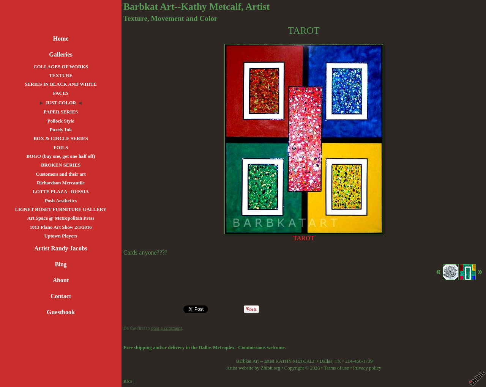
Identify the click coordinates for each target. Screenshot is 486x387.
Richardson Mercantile (61, 183)
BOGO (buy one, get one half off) (61, 156)
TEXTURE (61, 75)
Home (61, 38)
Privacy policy (367, 368)
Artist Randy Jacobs (60, 248)
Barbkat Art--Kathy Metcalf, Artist (196, 6)
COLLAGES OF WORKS (60, 66)
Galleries (60, 54)
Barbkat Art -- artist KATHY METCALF (276, 361)
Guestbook (61, 312)
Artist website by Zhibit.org (253, 368)
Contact (60, 296)
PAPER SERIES (61, 112)
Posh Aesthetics (61, 200)
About (61, 280)
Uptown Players (60, 236)
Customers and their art (61, 174)
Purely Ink (61, 129)
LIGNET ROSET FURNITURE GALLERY (60, 209)
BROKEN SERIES (60, 165)
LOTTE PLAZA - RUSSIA (61, 191)
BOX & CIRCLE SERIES (60, 138)
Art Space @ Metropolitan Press (60, 218)
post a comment (166, 328)
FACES (60, 93)
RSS (127, 381)
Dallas (326, 361)
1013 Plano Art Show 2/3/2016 (61, 227)
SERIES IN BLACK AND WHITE (61, 84)
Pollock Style (60, 121)
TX (338, 361)
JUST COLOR (60, 102)
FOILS (61, 147)
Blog (60, 264)
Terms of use (336, 368)
